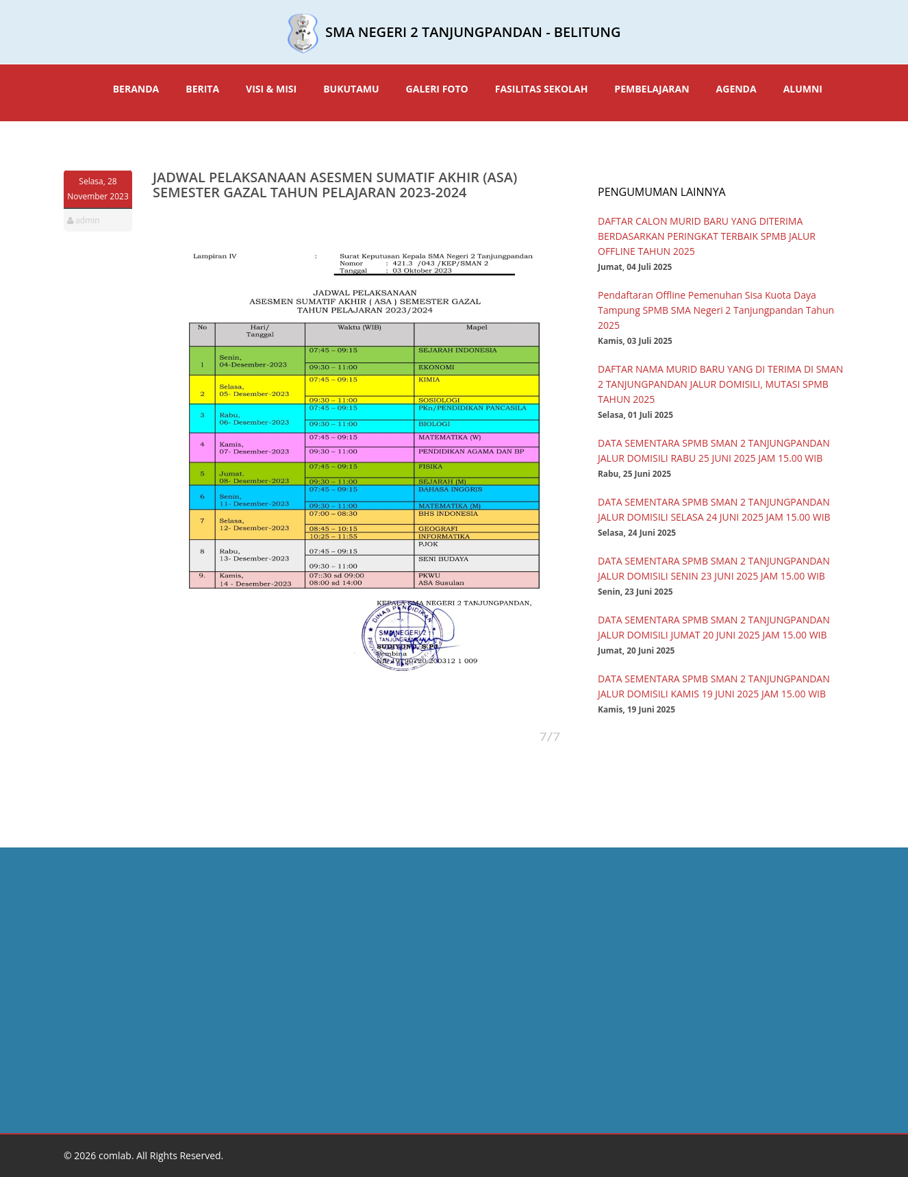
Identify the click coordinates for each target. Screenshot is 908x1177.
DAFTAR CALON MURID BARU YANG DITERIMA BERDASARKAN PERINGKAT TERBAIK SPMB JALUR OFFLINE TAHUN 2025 (707, 236)
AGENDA (736, 88)
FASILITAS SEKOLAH (541, 88)
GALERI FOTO (437, 88)
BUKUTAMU (351, 88)
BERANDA (136, 88)
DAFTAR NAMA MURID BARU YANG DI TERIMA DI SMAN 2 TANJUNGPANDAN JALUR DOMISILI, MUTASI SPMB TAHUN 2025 (720, 384)
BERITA (202, 88)
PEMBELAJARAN (651, 88)
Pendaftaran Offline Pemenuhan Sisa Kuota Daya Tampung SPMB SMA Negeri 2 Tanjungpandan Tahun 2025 (716, 310)
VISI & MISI (271, 88)
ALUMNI (802, 88)
